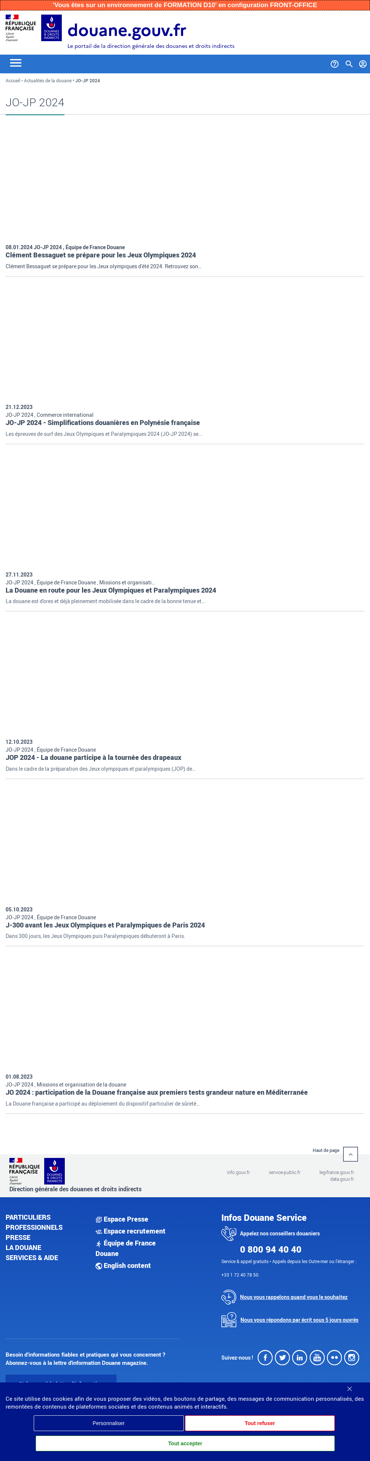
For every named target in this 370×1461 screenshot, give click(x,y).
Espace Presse (121, 1217)
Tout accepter (185, 1443)
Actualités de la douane (48, 80)
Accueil (13, 80)
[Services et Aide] (334, 62)
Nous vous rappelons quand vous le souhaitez (294, 1295)
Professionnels (34, 1225)
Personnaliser (108, 1423)
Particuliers (28, 1215)
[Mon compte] (363, 62)
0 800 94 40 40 (270, 1247)
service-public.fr (284, 1171)
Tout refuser (260, 1423)
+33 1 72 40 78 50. (240, 1273)
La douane (23, 1245)
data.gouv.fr (342, 1177)
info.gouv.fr (238, 1171)
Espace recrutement (130, 1229)
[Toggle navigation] (16, 62)
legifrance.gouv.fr (336, 1171)
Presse (18, 1235)
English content (123, 1263)
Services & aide (32, 1255)
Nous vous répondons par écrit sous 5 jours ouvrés (299, 1317)
